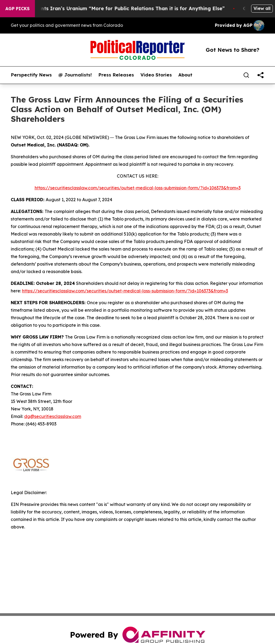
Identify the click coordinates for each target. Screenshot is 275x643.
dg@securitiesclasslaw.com (52, 416)
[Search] (246, 75)
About (185, 75)
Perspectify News (31, 75)
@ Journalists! (75, 75)
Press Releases (116, 75)
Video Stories (156, 75)
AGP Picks (17, 8)
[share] (260, 75)
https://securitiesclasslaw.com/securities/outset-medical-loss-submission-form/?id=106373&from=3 (138, 187)
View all (262, 8)
